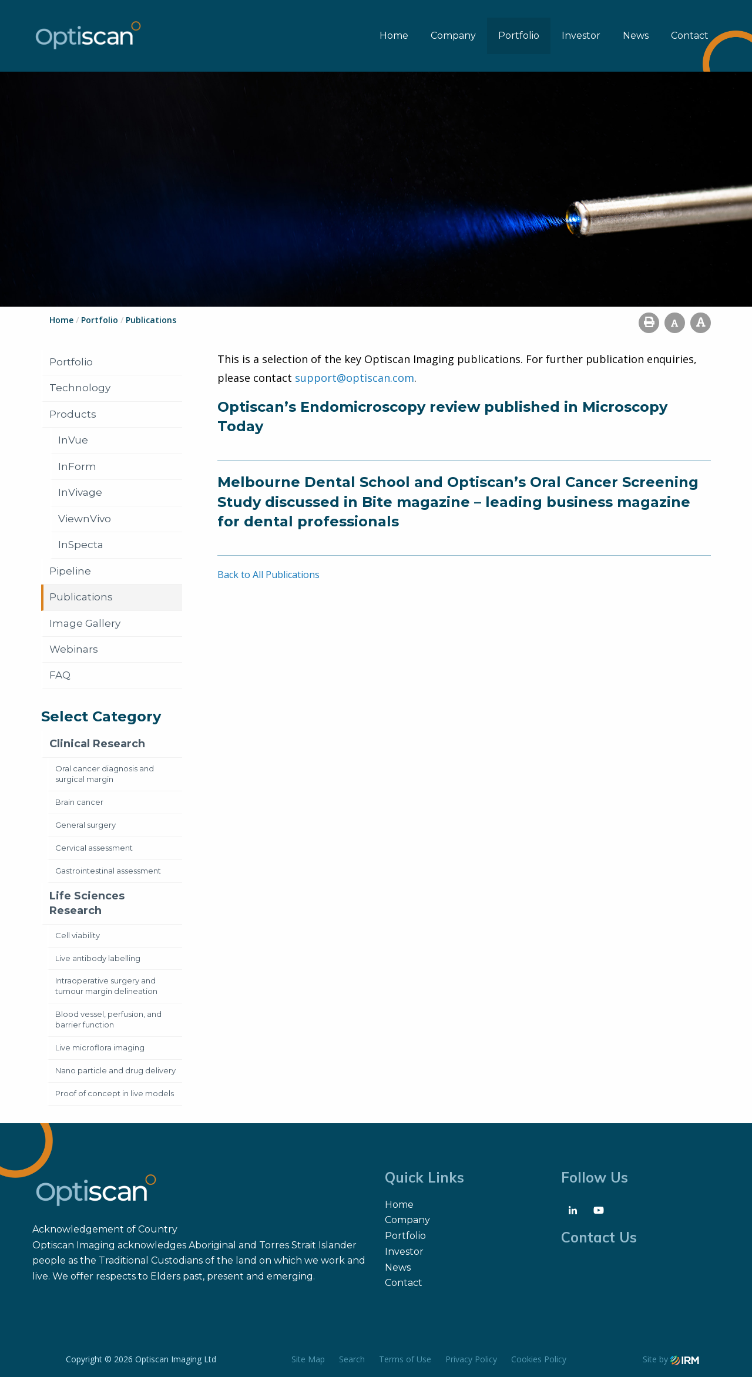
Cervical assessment (94, 847)
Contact (690, 35)
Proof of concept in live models (114, 1093)
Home (394, 35)
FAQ (59, 675)
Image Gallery (84, 623)
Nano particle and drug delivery (115, 1070)
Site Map (308, 1359)
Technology (79, 388)
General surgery (85, 824)
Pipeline (70, 571)
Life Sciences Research (87, 903)
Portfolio (518, 35)
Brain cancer (79, 802)
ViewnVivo (84, 519)
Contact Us (599, 1237)
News (636, 35)
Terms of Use (405, 1359)
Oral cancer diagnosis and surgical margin (104, 774)
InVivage (80, 492)
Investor (581, 35)
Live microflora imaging (100, 1047)
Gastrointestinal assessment (108, 870)
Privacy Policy (471, 1359)
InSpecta (80, 544)
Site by (671, 1359)
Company (453, 35)
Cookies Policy (538, 1359)
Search (352, 1359)
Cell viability (77, 935)
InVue (73, 440)
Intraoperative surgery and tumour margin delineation (106, 986)
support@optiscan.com (354, 378)
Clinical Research (97, 743)
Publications (81, 597)
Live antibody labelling (97, 958)
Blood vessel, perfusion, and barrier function (108, 1019)
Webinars (73, 649)
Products (72, 414)
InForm (77, 466)
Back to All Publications (268, 574)
